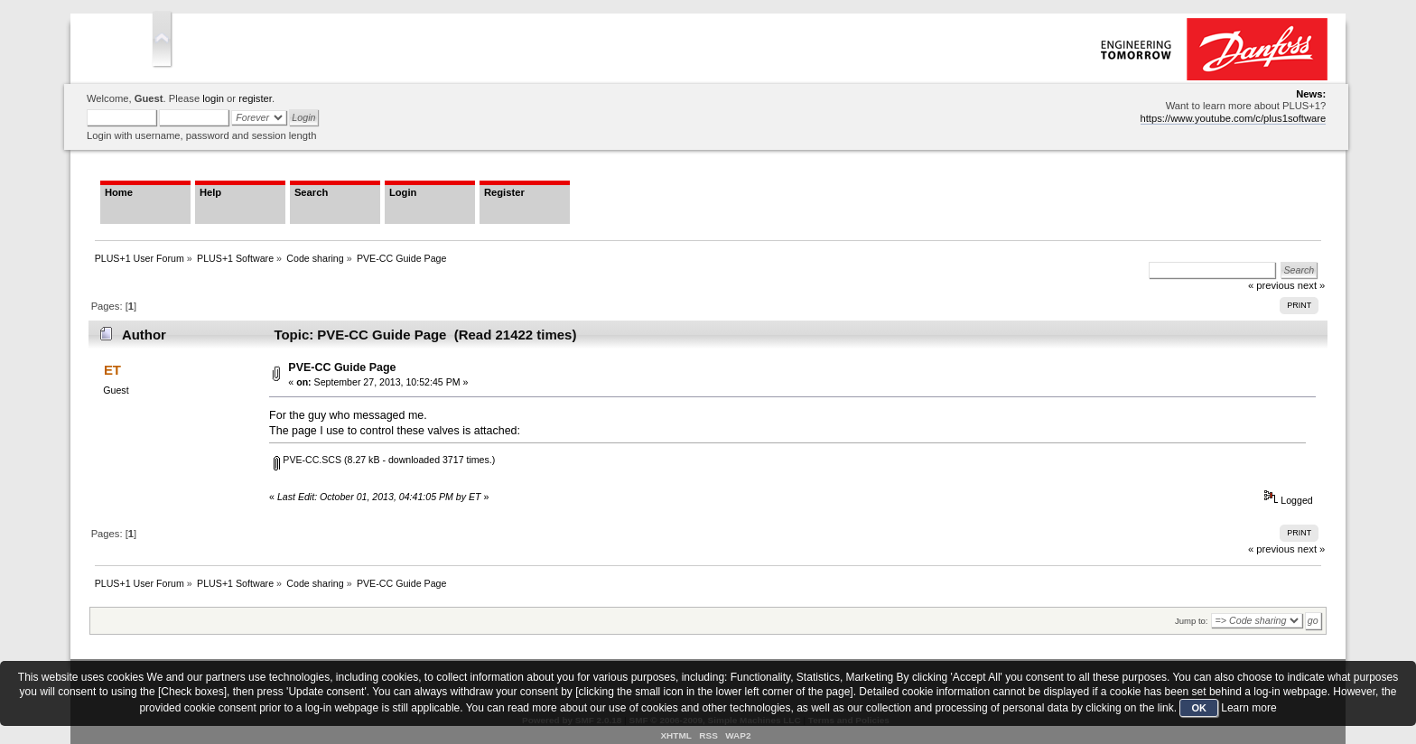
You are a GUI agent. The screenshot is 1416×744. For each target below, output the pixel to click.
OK (1198, 707)
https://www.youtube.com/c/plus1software (1234, 118)
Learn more (1248, 708)
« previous (1271, 549)
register (255, 98)
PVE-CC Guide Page (342, 367)
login (213, 98)
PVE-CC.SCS (307, 459)
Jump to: (1191, 621)
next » (1312, 549)
